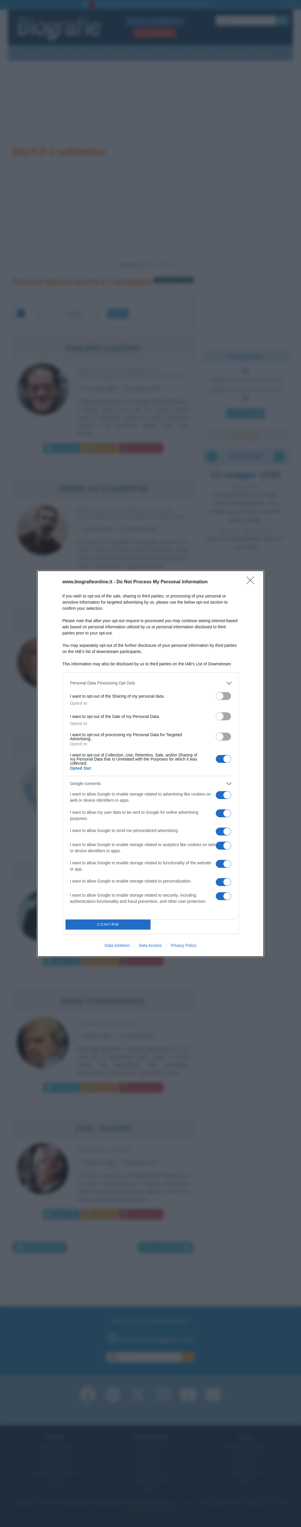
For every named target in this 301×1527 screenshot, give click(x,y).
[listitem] (150, 683)
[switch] (223, 696)
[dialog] (150, 764)
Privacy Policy (183, 945)
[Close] (252, 582)
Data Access (150, 945)
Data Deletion (117, 945)
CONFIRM (108, 924)
